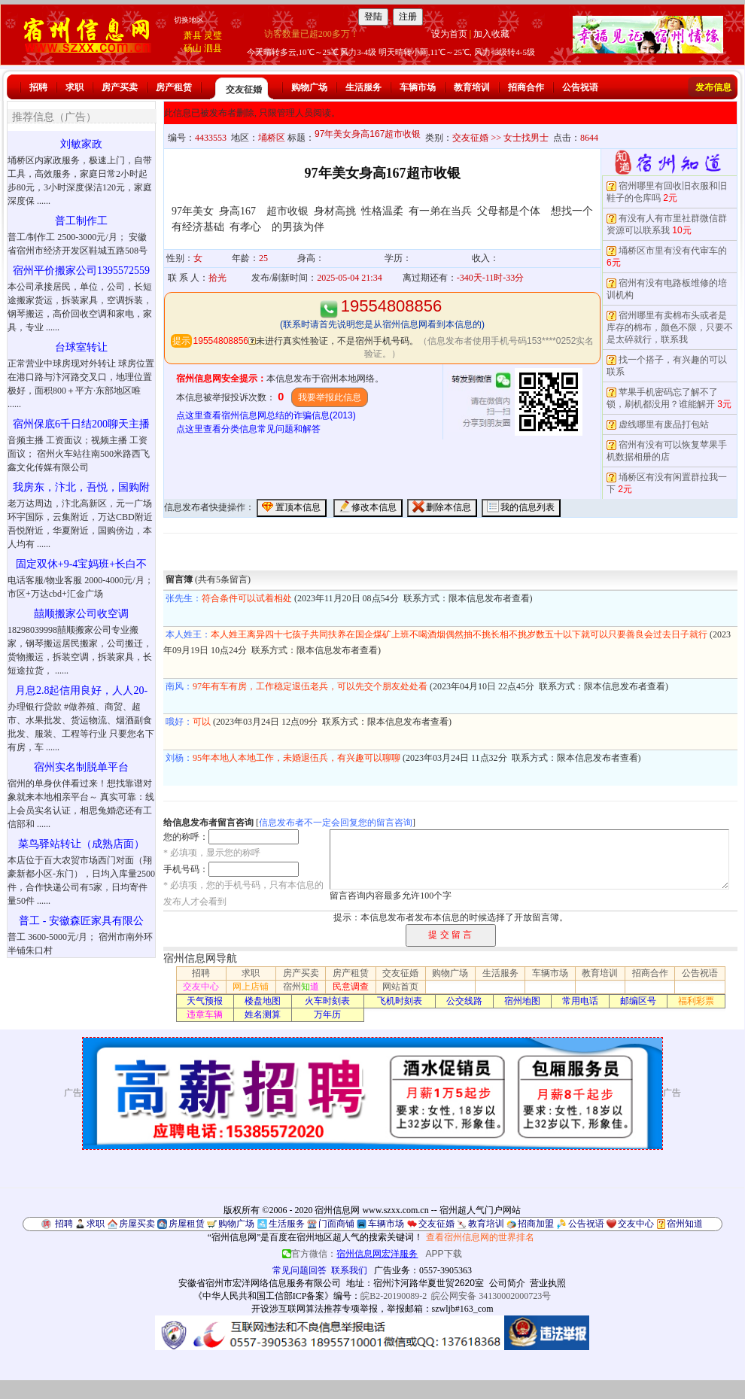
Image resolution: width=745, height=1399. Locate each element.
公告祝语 (580, 87)
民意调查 (351, 986)
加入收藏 (491, 34)
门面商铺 (336, 1223)
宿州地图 (522, 1001)
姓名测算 (263, 1014)
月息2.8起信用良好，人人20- (81, 690)
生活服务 (363, 87)
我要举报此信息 (329, 397)
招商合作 (526, 87)
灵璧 (213, 35)
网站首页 (400, 986)
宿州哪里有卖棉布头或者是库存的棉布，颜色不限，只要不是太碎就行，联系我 (670, 327)
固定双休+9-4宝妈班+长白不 (81, 564)
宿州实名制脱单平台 (81, 767)
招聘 (38, 87)
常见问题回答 (299, 1270)
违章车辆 (205, 1014)
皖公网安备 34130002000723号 (491, 1296)
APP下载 (444, 1253)
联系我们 (349, 1270)
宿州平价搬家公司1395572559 (81, 270)
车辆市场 (418, 87)
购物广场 (309, 87)
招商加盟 (536, 1223)
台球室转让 (81, 347)
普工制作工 (81, 221)
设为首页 (449, 34)
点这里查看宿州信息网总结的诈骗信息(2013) (266, 415)
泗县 (213, 48)
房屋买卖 (137, 1223)
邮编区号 (638, 1001)
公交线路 (464, 1001)
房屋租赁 (187, 1223)
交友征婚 (244, 89)
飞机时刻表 (399, 1001)
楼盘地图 (263, 1001)
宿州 (301, 986)
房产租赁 (174, 87)
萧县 (193, 35)
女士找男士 (526, 137)
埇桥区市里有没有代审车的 (673, 250)
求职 (74, 87)
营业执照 (548, 1283)
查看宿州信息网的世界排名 (480, 1237)
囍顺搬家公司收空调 (81, 613)
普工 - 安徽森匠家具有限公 (81, 920)
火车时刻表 (327, 1001)
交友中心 (201, 986)
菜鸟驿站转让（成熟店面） (81, 844)
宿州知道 (685, 1223)
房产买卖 (120, 87)
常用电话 (580, 1001)
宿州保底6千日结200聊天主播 (81, 424)
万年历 (327, 1014)
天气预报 (205, 1001)
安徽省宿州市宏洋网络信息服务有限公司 (259, 1283)
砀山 (193, 48)
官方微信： (351, 1253)
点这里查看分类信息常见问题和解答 (248, 429)
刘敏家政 (81, 144)
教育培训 (472, 87)
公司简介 (507, 1283)
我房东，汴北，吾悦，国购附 (81, 487)
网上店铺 (251, 986)
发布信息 (713, 87)
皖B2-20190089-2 (393, 1296)
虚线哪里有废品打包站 (664, 424)
